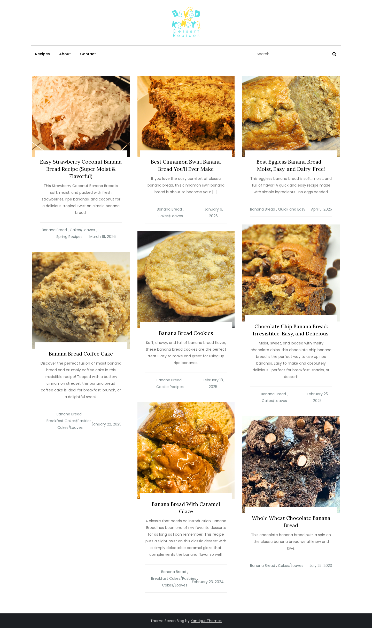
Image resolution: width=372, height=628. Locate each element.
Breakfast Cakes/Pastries (69, 420)
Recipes (42, 54)
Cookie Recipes (170, 386)
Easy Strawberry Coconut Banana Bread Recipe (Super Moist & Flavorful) (81, 168)
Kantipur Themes (206, 620)
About (65, 54)
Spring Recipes (69, 236)
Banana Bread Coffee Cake (81, 353)
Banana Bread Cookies (186, 333)
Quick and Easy (291, 209)
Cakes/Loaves (82, 230)
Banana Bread (54, 230)
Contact (88, 54)
